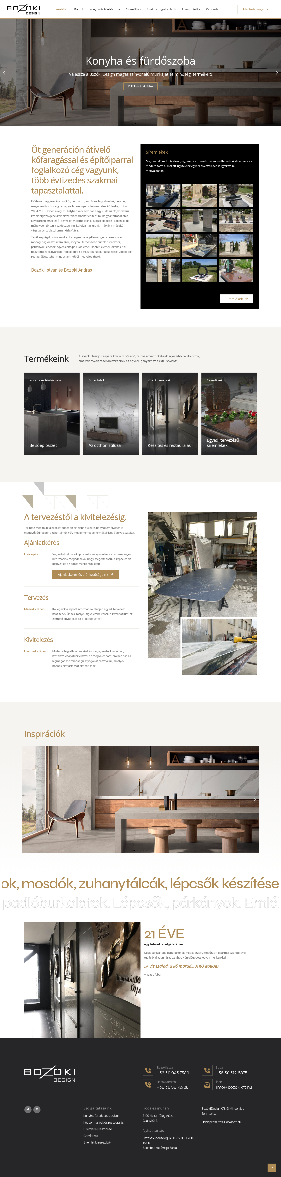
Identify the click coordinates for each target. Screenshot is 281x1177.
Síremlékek (133, 9)
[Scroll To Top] (272, 1168)
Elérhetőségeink (255, 9)
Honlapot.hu (232, 1122)
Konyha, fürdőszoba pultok (101, 1116)
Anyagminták (191, 9)
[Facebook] (28, 1109)
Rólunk (79, 9)
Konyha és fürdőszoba (105, 9)
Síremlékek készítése (98, 1129)
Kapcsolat (212, 9)
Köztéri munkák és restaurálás (103, 1122)
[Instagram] (37, 1109)
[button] (135, 123)
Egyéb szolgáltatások (161, 9)
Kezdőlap (62, 9)
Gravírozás (91, 1136)
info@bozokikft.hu (234, 1087)
